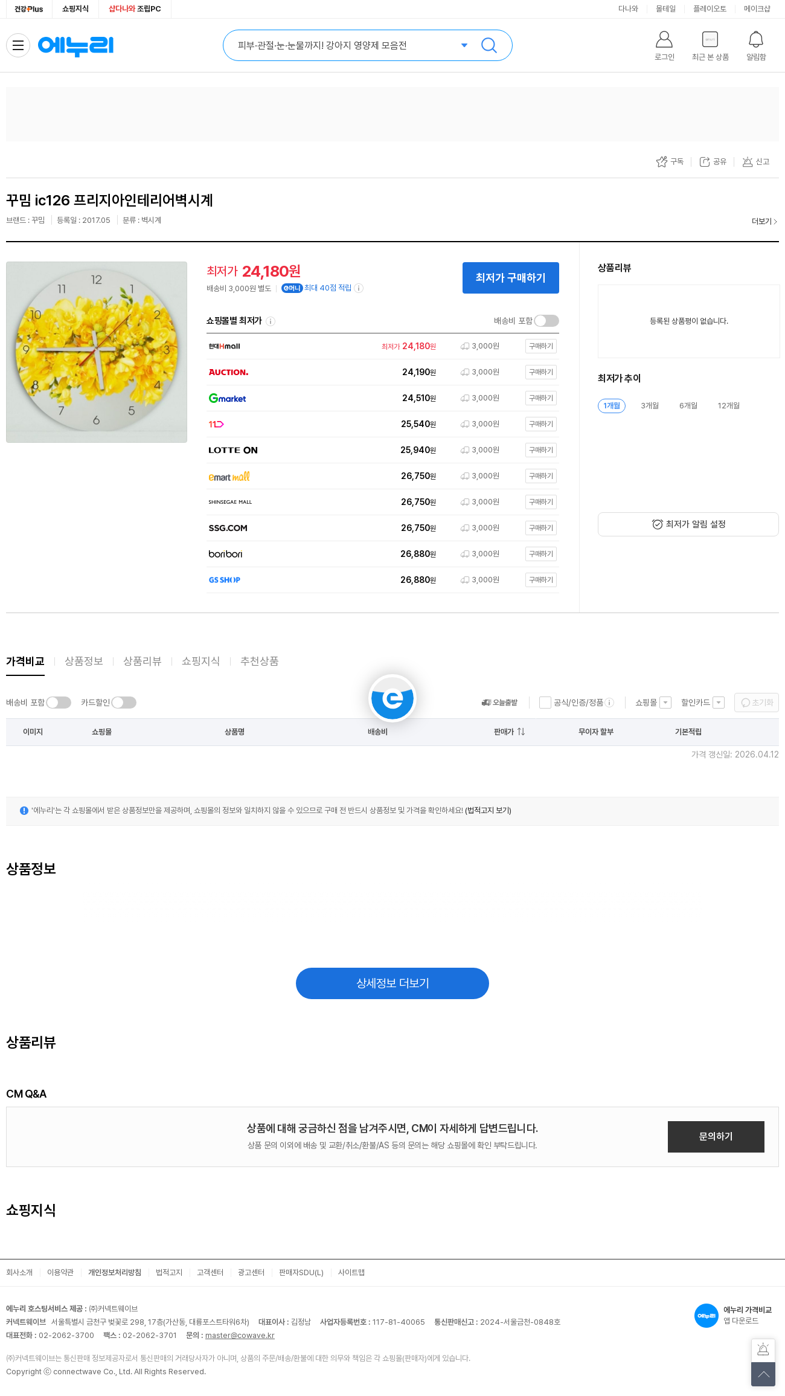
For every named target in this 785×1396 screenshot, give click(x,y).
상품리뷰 (142, 661)
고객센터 (210, 1272)
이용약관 (60, 1272)
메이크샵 (757, 8)
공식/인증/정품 (578, 702)
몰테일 (666, 8)
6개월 (688, 405)
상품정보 (84, 661)
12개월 (729, 405)
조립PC (135, 8)
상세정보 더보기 (392, 983)
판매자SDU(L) (301, 1272)
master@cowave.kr (240, 1335)
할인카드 (695, 702)
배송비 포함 (513, 321)
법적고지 (169, 1272)
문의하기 (716, 1136)
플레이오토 (709, 8)
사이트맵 (351, 1272)
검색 (489, 45)
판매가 (504, 731)
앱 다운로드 (736, 1316)
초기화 (763, 702)
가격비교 (25, 661)
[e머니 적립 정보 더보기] (359, 288)
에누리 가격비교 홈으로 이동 (75, 45)
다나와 (628, 8)
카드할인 (95, 702)
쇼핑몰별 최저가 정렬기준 (270, 321)
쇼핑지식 (75, 8)
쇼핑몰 (646, 702)
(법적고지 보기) (488, 810)
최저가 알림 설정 (696, 524)
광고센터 (251, 1272)
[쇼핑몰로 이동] (380, 346)
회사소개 (19, 1272)
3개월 (650, 405)
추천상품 (259, 661)
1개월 (611, 405)
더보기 (762, 221)
